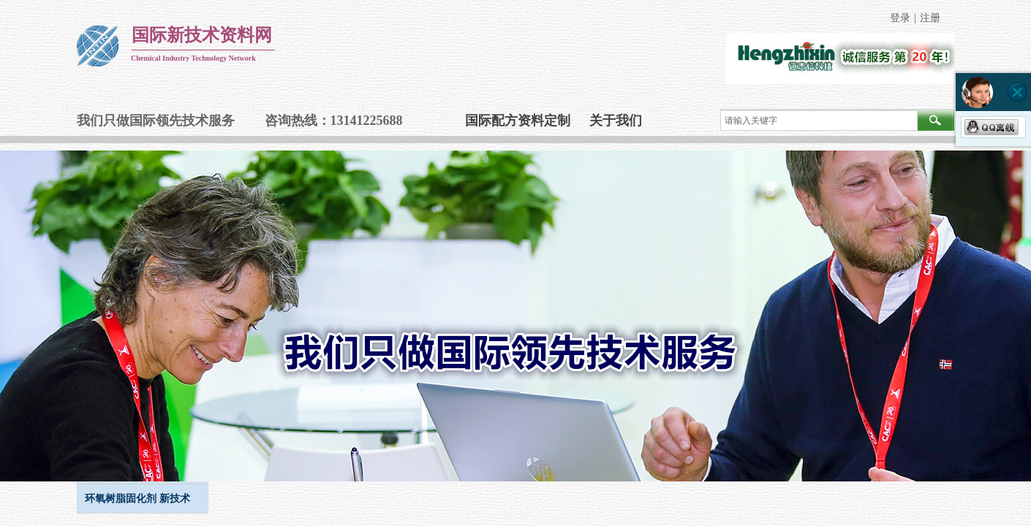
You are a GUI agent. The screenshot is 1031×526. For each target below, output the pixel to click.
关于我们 (615, 120)
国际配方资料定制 (517, 120)
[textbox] (819, 120)
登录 (900, 17)
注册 (930, 17)
